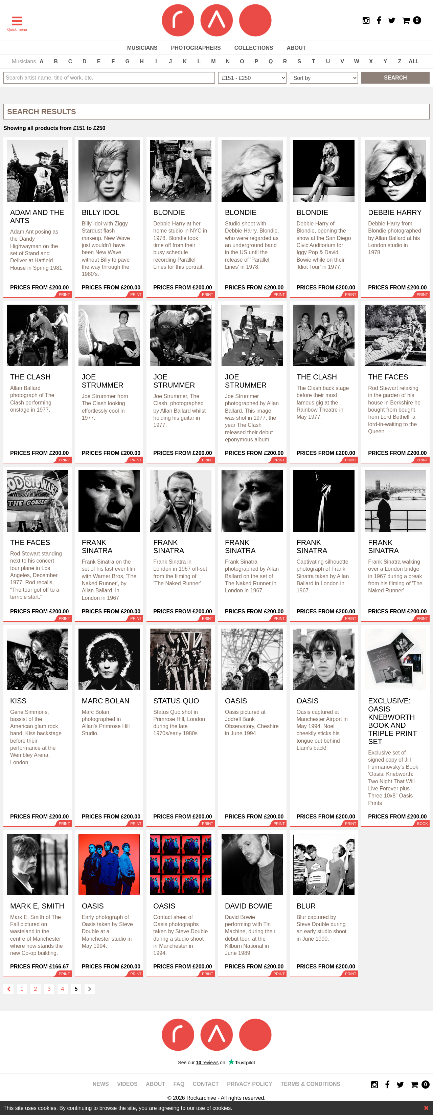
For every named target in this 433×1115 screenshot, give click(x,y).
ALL (414, 61)
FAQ (178, 1084)
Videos (127, 1084)
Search (395, 78)
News (101, 1084)
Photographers (196, 48)
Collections (253, 48)
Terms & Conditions (310, 1084)
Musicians (142, 48)
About (296, 48)
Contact (206, 1084)
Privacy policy (249, 1084)
